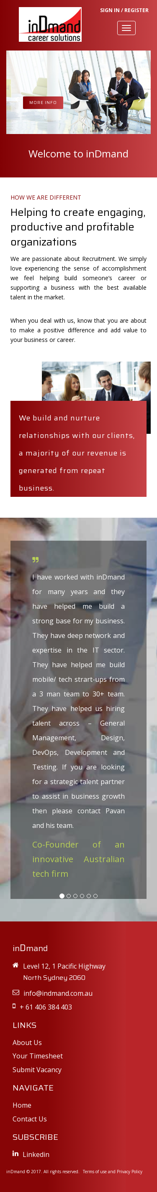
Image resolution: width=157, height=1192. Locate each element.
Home (22, 1105)
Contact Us (30, 1119)
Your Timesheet (38, 1055)
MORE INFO (43, 102)
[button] (17, 99)
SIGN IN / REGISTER (124, 10)
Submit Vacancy (37, 1069)
